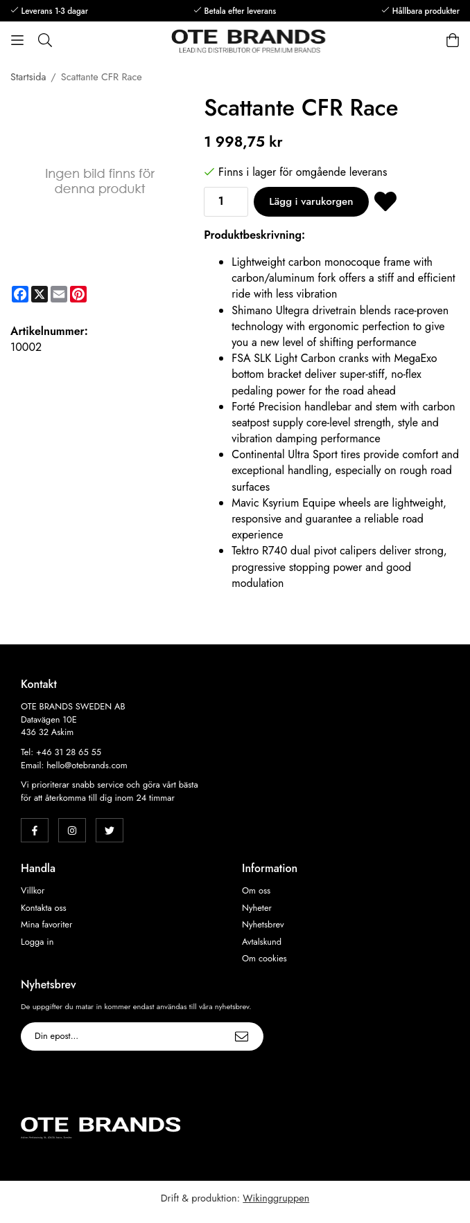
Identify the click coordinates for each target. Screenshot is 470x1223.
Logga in (37, 942)
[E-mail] (59, 294)
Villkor (32, 891)
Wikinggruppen (276, 1198)
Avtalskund (261, 942)
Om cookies (264, 958)
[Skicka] (241, 1036)
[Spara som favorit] (385, 202)
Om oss (256, 891)
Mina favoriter (46, 924)
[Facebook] (20, 294)
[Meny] (17, 40)
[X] (39, 294)
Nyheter (257, 908)
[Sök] (45, 40)
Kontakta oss (44, 908)
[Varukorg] (453, 40)
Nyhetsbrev (263, 924)
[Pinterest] (78, 294)
